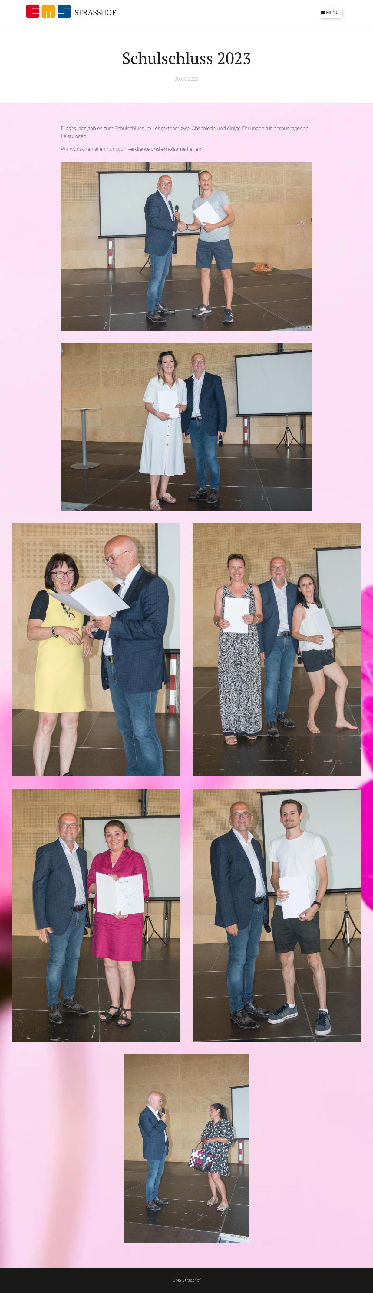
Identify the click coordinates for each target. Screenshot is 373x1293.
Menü (330, 12)
